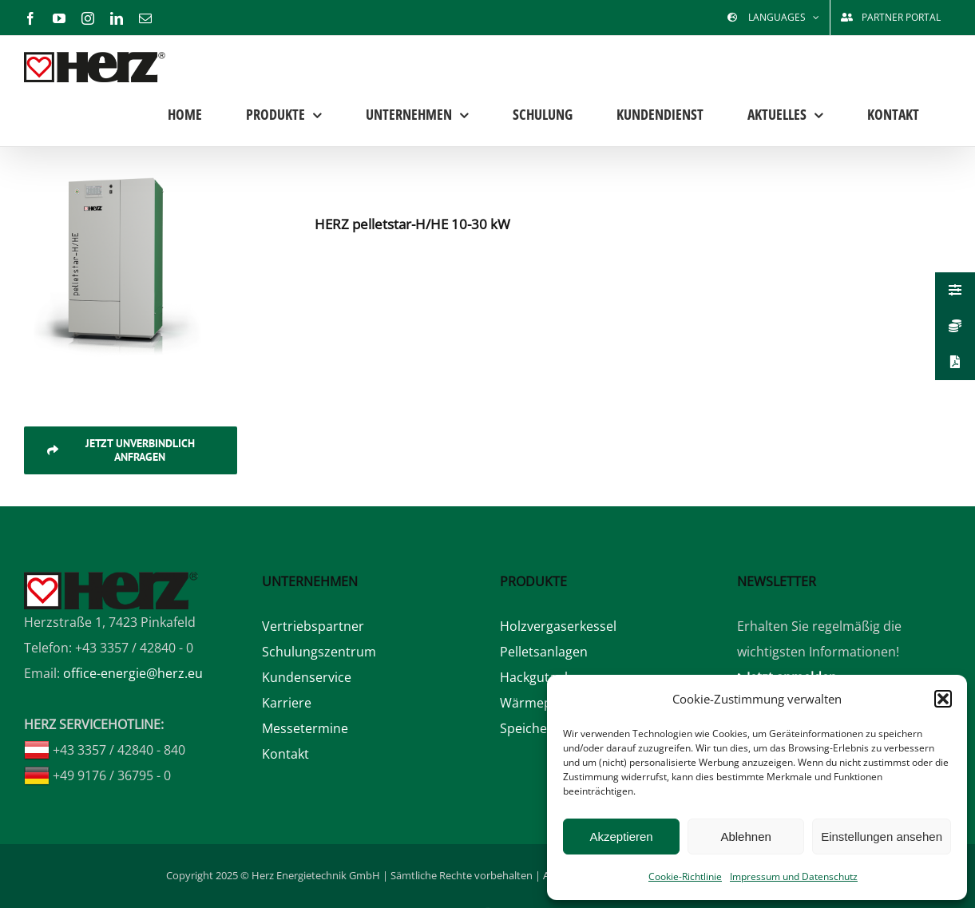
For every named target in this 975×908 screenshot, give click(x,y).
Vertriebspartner (313, 626)
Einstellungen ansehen (881, 836)
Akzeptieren (620, 836)
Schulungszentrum (319, 651)
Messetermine (305, 728)
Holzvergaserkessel (558, 626)
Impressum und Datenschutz (794, 876)
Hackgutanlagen (548, 677)
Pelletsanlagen (544, 651)
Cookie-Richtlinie (685, 876)
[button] (943, 699)
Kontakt (285, 754)
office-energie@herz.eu (133, 673)
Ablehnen (745, 836)
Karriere (286, 703)
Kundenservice (306, 677)
